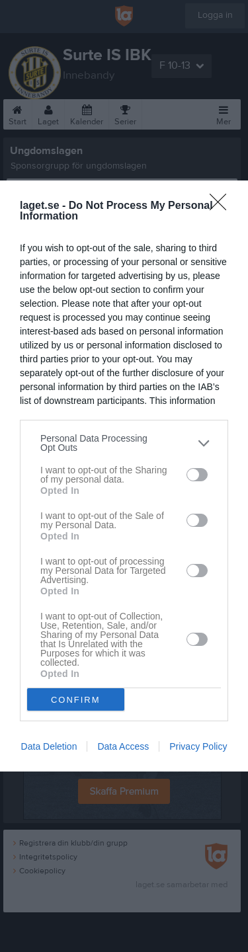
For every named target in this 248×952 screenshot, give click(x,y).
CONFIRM (76, 700)
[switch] (197, 474)
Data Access (123, 746)
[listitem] (124, 443)
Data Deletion (49, 746)
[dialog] (124, 476)
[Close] (222, 206)
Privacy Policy (198, 746)
